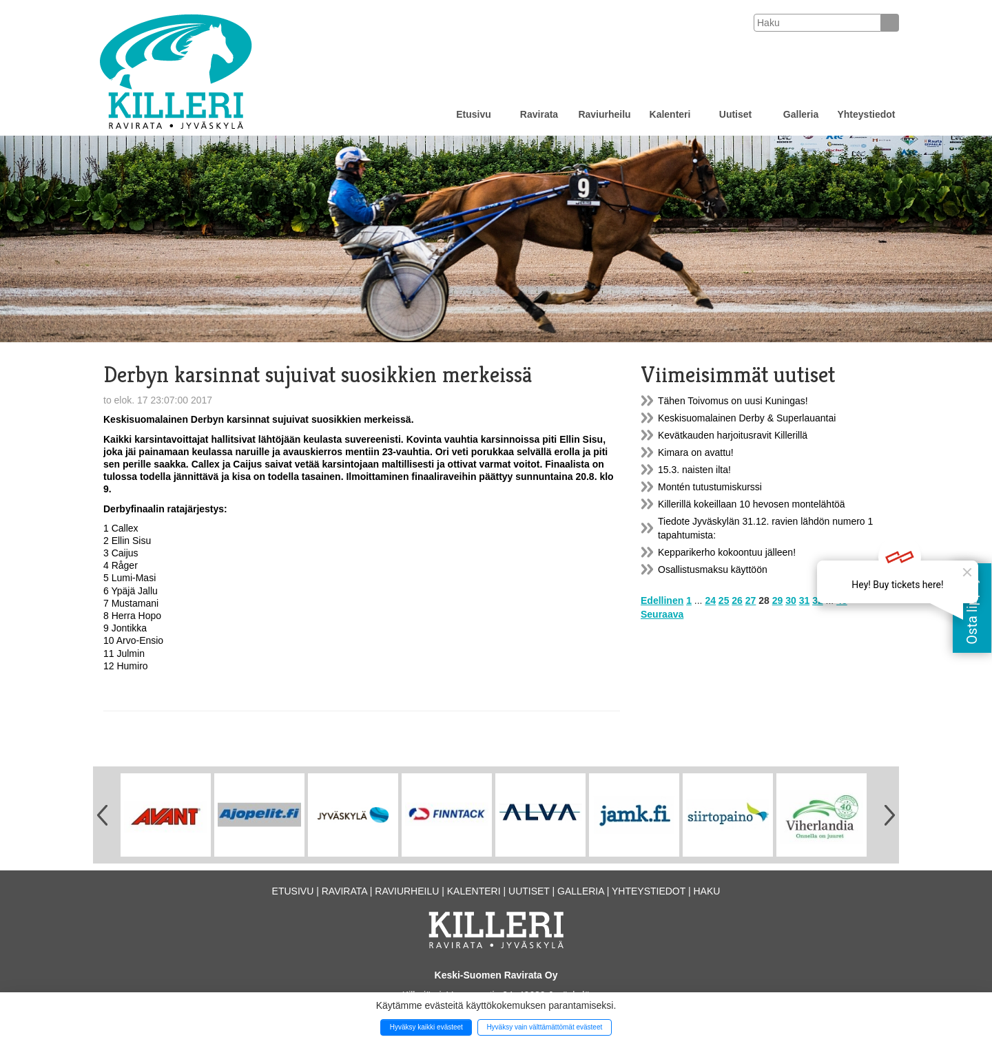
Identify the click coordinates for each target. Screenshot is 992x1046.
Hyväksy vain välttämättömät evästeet (544, 1027)
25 (724, 600)
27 (750, 600)
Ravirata (539, 114)
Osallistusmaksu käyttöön (712, 569)
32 (817, 600)
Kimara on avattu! (696, 452)
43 (841, 600)
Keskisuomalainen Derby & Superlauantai (747, 417)
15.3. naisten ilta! (694, 469)
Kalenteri (670, 114)
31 (804, 600)
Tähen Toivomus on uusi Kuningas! (733, 400)
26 (737, 600)
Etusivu (473, 114)
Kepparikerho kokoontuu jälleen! (727, 552)
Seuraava (662, 614)
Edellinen (662, 600)
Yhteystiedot (866, 114)
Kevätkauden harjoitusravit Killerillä (732, 435)
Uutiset (735, 114)
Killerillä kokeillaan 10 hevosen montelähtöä (751, 504)
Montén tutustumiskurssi (710, 486)
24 (710, 600)
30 (790, 600)
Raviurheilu (604, 114)
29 (777, 600)
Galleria (800, 114)
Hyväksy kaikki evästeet (426, 1027)
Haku (706, 891)
